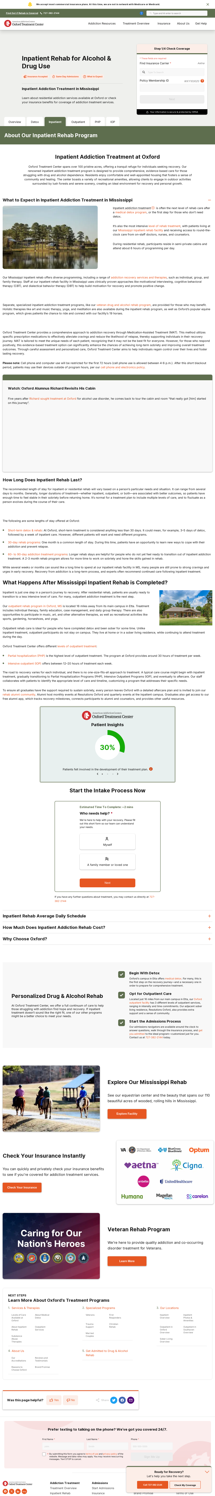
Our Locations (169, 1308)
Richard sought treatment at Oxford (52, 398)
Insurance (164, 23)
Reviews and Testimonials (41, 1359)
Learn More (126, 1261)
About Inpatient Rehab (18, 1328)
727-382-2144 (51, 13)
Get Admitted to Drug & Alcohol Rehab (107, 1353)
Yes (54, 1400)
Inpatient (55, 122)
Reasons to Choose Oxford (18, 1368)
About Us (183, 23)
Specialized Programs (100, 1308)
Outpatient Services (40, 1328)
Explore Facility (126, 1113)
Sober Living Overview (166, 1340)
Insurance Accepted (35, 76)
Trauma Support (90, 1325)
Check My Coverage (185, 1485)
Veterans (90, 1315)
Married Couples (90, 1334)
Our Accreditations (18, 1359)
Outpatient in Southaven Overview (189, 1330)
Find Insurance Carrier (154, 63)
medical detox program (131, 212)
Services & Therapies (26, 1308)
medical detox (173, 978)
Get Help (201, 23)
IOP (112, 122)
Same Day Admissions (65, 76)
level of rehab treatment (164, 226)
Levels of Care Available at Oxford (18, 1318)
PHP (98, 122)
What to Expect (92, 76)
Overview (14, 122)
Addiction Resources (102, 23)
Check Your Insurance (22, 1187)
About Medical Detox (42, 1316)
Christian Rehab (113, 1325)
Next (172, 99)
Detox (35, 122)
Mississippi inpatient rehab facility (140, 230)
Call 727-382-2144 (58, 1475)
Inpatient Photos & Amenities (188, 1318)
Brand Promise (42, 1367)
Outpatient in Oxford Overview (166, 1330)
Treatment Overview (136, 23)
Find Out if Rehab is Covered (22, 13)
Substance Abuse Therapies (16, 1339)
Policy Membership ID (154, 80)
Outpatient (78, 122)
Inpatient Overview (165, 1316)
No (70, 1400)
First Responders (115, 1316)
